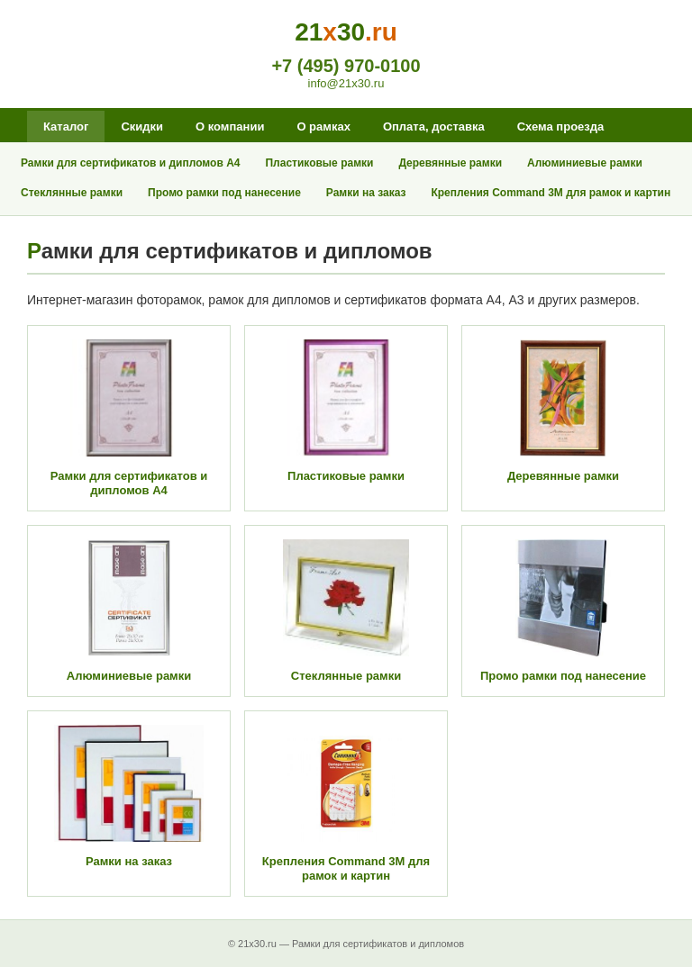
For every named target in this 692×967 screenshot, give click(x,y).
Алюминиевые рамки (584, 163)
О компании (230, 126)
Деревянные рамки (450, 163)
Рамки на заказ (366, 192)
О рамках (323, 126)
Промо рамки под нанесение (224, 192)
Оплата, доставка (434, 126)
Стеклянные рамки (72, 192)
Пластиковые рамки (319, 163)
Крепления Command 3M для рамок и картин (550, 192)
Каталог (65, 126)
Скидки (142, 126)
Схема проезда (561, 126)
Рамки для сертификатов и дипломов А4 (130, 163)
